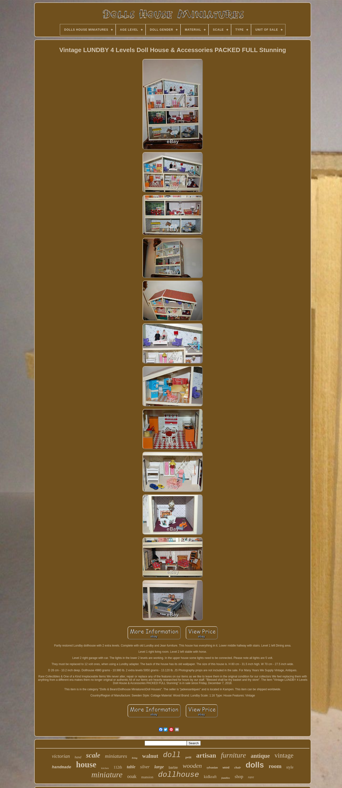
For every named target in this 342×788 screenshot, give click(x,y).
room (275, 766)
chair (237, 767)
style (289, 767)
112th (118, 767)
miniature (107, 774)
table (131, 766)
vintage (284, 755)
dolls (255, 764)
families (225, 777)
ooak (132, 776)
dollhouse (178, 774)
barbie (173, 767)
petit (188, 757)
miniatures (116, 756)
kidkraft (210, 776)
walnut (150, 756)
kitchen (105, 768)
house (86, 764)
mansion (147, 777)
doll (171, 755)
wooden (192, 765)
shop (239, 776)
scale (93, 755)
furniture (233, 755)
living (134, 758)
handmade (61, 767)
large (159, 766)
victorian (61, 756)
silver (145, 766)
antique (260, 756)
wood (226, 767)
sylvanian (212, 767)
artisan (206, 755)
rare (251, 777)
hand (78, 757)
